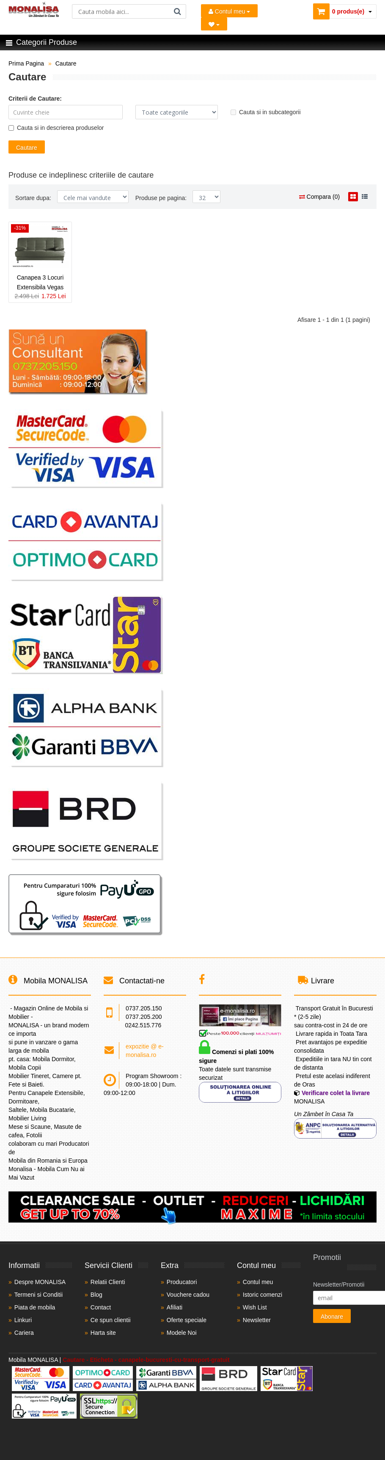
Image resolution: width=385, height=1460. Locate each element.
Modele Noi (182, 1332)
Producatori (182, 1282)
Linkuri (23, 1320)
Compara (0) (319, 196)
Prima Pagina (26, 63)
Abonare (332, 1316)
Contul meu (229, 11)
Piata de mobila (34, 1307)
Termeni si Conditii (38, 1294)
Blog (96, 1294)
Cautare (66, 63)
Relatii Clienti (108, 1282)
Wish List (255, 1307)
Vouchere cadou (188, 1294)
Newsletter (257, 1320)
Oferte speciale (186, 1320)
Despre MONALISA (40, 1282)
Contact (101, 1307)
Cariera (24, 1332)
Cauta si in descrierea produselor (56, 127)
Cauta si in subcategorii (266, 112)
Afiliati (174, 1307)
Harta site (103, 1332)
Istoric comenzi (262, 1294)
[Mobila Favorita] (214, 23)
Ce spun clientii (111, 1320)
